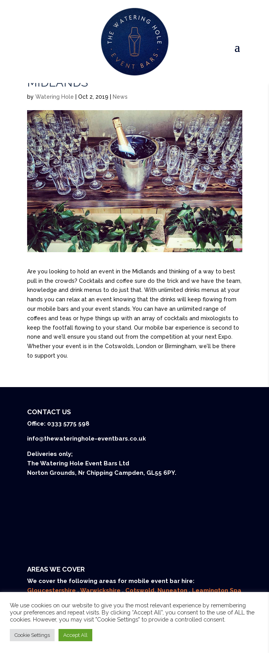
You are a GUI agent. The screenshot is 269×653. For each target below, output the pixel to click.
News (120, 97)
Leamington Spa (217, 590)
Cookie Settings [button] (32, 635)
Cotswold (139, 590)
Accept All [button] (75, 635)
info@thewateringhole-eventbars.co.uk (86, 438)
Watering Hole (54, 97)
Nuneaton (173, 590)
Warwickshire (101, 590)
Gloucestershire (52, 590)
